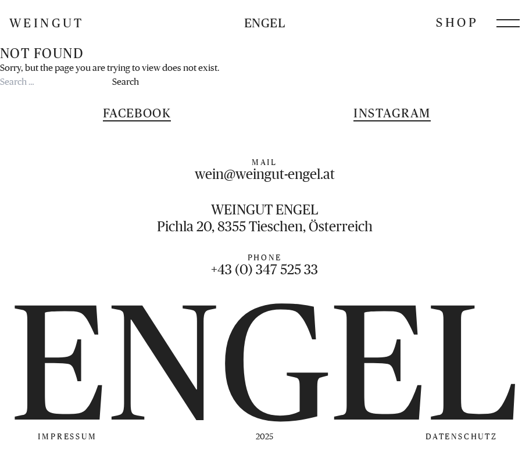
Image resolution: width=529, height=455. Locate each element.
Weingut (46, 23)
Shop (457, 22)
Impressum (67, 436)
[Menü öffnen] (508, 23)
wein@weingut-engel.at (265, 174)
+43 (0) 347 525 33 (264, 269)
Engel (264, 23)
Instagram (391, 113)
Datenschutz (462, 436)
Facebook (137, 113)
